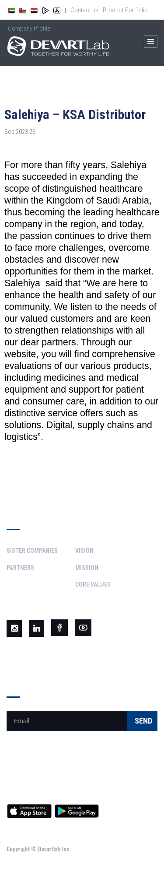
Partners (20, 567)
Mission (86, 567)
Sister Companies (32, 550)
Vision (84, 550)
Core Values (93, 584)
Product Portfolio (125, 10)
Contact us (84, 10)
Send (143, 720)
